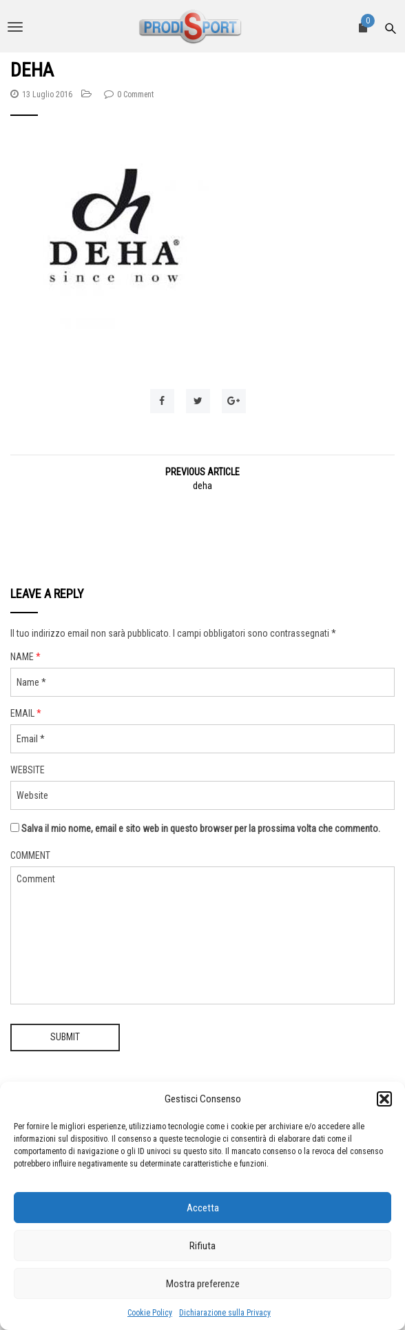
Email (25, 713)
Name (25, 656)
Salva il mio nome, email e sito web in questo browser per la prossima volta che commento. (200, 828)
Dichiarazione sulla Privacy (225, 1313)
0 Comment (135, 94)
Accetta (203, 1208)
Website (27, 769)
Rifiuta (202, 1246)
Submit (65, 1036)
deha (202, 485)
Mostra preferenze (203, 1284)
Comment (30, 855)
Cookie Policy (149, 1313)
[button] (384, 1099)
